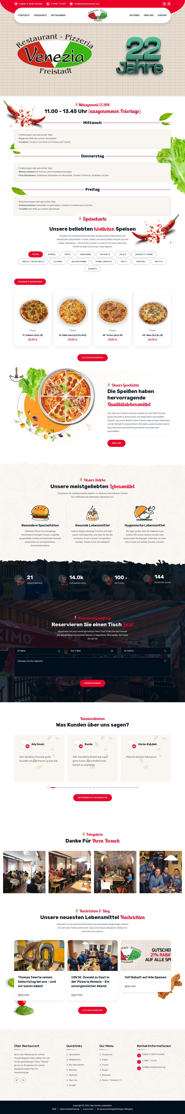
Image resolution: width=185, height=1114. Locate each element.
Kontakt (162, 15)
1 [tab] (49, 787)
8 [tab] (76, 787)
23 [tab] (129, 787)
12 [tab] (90, 787)
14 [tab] (97, 787)
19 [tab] (115, 787)
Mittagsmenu (75, 1059)
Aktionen (134, 15)
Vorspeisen (85, 254)
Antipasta (105, 254)
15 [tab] (101, 787)
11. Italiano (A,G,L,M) (32, 335)
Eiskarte (92, 269)
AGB (54, 1109)
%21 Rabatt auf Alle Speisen (145, 977)
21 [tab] (122, 787)
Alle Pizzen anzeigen (92, 358)
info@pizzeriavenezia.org (86, 4)
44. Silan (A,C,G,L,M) (152, 335)
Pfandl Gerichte (104, 262)
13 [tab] (93, 787)
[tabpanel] (39, 758)
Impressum (88, 1109)
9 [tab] (79, 787)
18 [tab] (111, 787)
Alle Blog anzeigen (92, 1010)
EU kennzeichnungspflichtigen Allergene (115, 1109)
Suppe (67, 254)
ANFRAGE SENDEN (92, 683)
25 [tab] (137, 787)
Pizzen (35, 254)
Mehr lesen (23, 995)
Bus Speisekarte (76, 1065)
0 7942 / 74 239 (58, 4)
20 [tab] (119, 787)
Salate (122, 254)
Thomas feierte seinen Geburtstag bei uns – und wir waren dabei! (37, 982)
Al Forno (58, 262)
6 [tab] (68, 787)
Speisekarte (40, 15)
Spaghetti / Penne (144, 254)
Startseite (24, 15)
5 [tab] (65, 787)
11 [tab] (86, 787)
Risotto (159, 262)
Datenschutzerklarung (69, 1109)
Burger (51, 254)
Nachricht (73, 1075)
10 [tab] (83, 787)
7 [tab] (72, 787)
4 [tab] (61, 787)
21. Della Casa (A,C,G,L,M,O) (72, 335)
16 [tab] (104, 787)
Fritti (124, 262)
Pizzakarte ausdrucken (30, 282)
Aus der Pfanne (79, 262)
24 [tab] (133, 787)
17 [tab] (108, 787)
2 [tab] (54, 787)
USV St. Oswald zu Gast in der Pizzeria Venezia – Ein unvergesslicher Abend (90, 982)
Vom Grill (141, 262)
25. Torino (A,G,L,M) (112, 335)
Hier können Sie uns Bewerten (92, 798)
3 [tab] (58, 787)
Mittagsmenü (58, 15)
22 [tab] (126, 787)
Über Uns (149, 15)
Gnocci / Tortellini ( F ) (33, 262)
